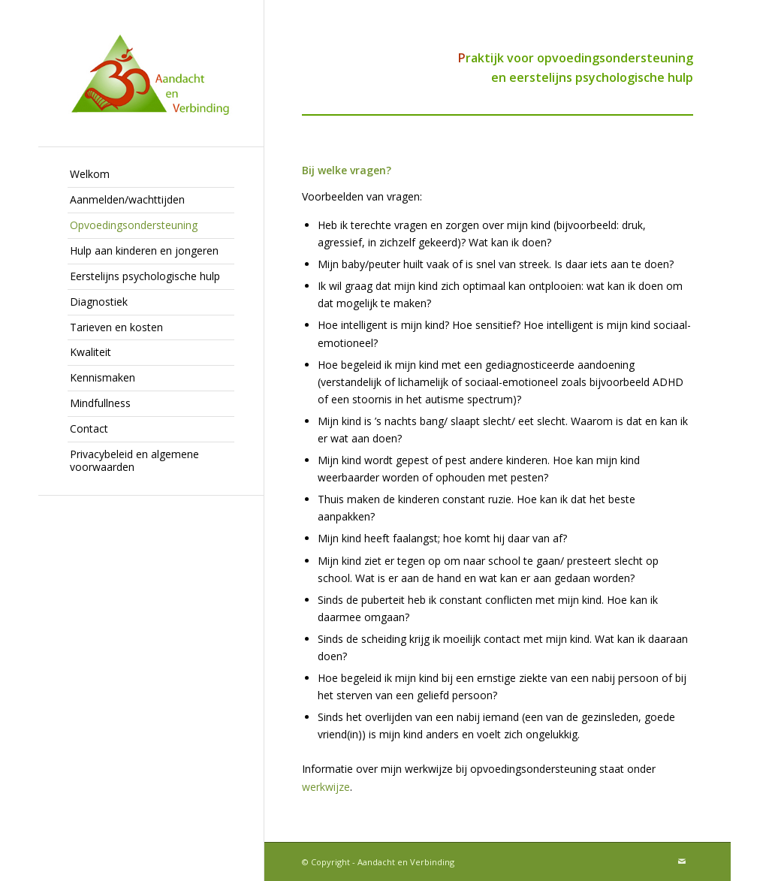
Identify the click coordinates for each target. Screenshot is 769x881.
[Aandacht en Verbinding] (151, 73)
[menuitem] (151, 175)
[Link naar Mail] (682, 861)
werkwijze (326, 787)
